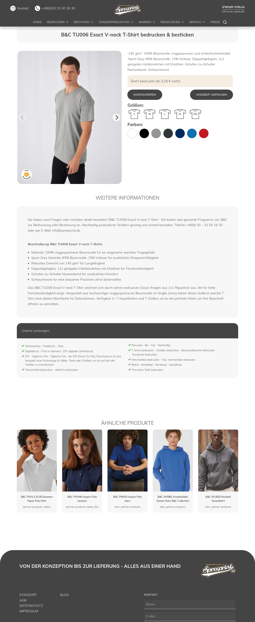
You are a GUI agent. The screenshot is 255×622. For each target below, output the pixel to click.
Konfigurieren (145, 94)
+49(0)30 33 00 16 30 (58, 8)
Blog (64, 595)
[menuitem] (37, 22)
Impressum (28, 611)
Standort (28, 595)
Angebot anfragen (211, 94)
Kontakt (23, 8)
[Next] (116, 117)
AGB (22, 600)
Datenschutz (31, 606)
